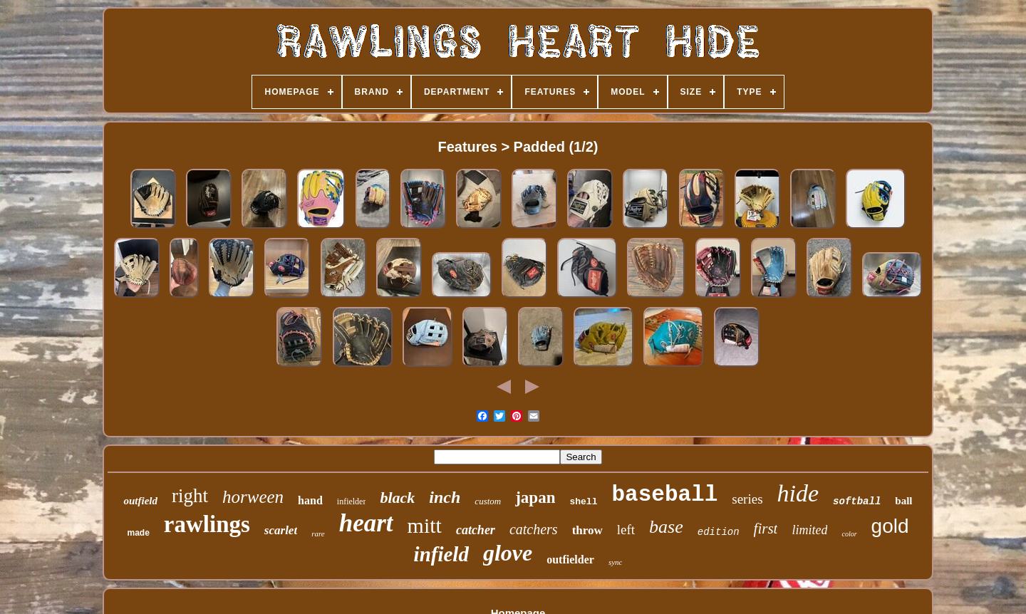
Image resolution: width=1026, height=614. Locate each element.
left (626, 529)
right (190, 495)
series (747, 498)
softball (857, 501)
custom (488, 501)
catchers (533, 529)
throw (587, 530)
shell (583, 501)
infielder (351, 501)
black (397, 497)
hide (798, 493)
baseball (664, 494)
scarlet (280, 530)
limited (809, 530)
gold (890, 526)
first (766, 528)
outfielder (570, 559)
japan (535, 497)
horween (253, 496)
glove (507, 553)
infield (441, 554)
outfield (140, 500)
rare (318, 533)
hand (310, 500)
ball (903, 500)
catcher (475, 530)
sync (615, 562)
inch (444, 497)
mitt (425, 525)
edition (719, 532)
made (138, 533)
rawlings (207, 524)
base (666, 526)
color (848, 534)
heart (366, 523)
